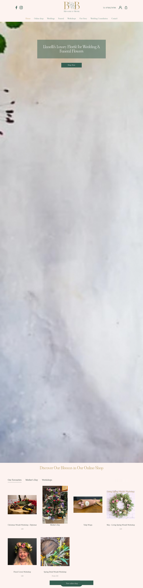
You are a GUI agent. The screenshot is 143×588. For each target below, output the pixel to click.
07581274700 (111, 8)
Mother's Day (32, 480)
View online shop (72, 583)
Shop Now (71, 65)
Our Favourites (15, 480)
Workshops (47, 480)
